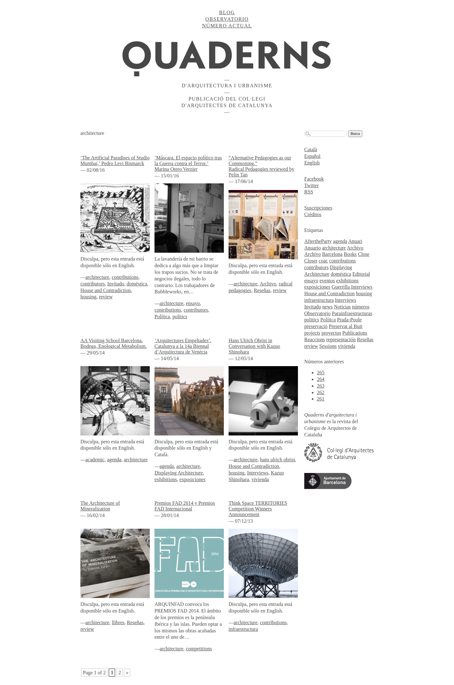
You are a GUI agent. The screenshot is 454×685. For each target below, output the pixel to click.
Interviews (258, 472)
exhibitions (165, 479)
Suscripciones (318, 207)
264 (320, 379)
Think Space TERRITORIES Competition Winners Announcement (258, 508)
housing (88, 296)
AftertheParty (318, 241)
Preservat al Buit (346, 326)
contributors (92, 283)
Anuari (355, 241)
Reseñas (262, 290)
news (327, 306)
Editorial (361, 274)
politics (179, 316)
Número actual (227, 25)
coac (323, 260)
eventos (327, 280)
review (106, 296)
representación (341, 339)
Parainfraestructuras (352, 313)
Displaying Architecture (178, 472)
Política (162, 316)
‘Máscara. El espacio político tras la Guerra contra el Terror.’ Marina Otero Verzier (188, 163)
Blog (227, 12)
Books (350, 254)
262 (320, 392)
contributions (125, 277)
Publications (354, 333)
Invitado (115, 283)
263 (320, 386)
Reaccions (314, 339)
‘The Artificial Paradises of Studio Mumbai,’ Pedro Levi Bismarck (115, 160)
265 (320, 372)
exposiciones (192, 479)
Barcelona (332, 254)
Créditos (312, 214)
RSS (308, 191)
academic (94, 459)
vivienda (260, 479)
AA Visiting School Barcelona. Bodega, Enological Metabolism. (113, 343)
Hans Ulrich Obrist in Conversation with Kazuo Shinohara (254, 346)
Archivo (268, 283)
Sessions (328, 346)
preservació (316, 326)
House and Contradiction (105, 290)
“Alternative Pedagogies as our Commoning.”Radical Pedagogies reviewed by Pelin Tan (261, 166)
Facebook (314, 178)
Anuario (312, 247)
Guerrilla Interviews (352, 287)
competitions (199, 648)
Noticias (342, 306)
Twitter (311, 185)
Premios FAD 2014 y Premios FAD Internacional (184, 505)
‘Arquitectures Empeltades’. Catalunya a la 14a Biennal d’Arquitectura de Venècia (182, 346)
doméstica (137, 283)
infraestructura (243, 629)
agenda (114, 459)
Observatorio (226, 19)
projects (312, 333)
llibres (118, 622)
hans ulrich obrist (277, 459)
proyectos (331, 333)
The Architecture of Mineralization (100, 505)
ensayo (193, 303)
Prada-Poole (349, 319)
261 (320, 398)
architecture (97, 277)
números (361, 306)
